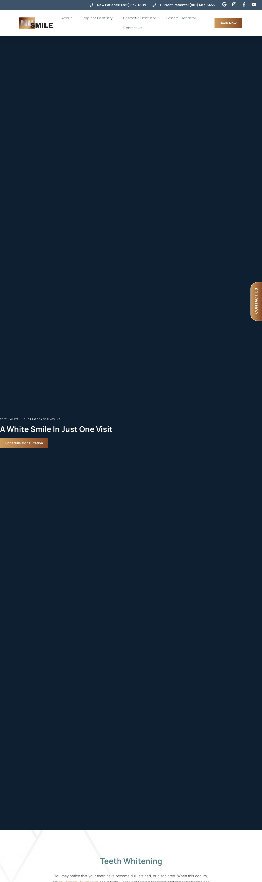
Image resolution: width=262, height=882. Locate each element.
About (67, 18)
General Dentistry (182, 18)
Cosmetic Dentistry (140, 18)
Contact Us (133, 28)
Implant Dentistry (98, 18)
